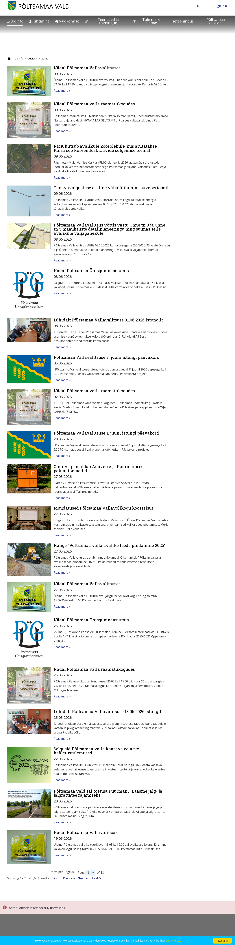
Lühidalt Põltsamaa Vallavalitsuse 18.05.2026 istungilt (108, 711)
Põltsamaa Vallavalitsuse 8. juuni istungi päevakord (107, 357)
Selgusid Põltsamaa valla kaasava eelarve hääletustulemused (96, 751)
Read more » (62, 91)
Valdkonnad (67, 21)
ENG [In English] (198, 6)
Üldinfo (15, 21)
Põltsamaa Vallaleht (216, 21)
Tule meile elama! (146, 21)
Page (81, 873)
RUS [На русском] (206, 6)
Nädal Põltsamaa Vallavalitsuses (87, 67)
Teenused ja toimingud (102, 21)
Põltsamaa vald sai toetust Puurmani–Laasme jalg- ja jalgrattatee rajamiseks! (108, 793)
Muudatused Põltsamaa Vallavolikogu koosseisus (104, 508)
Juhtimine (39, 21)
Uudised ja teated (37, 58)
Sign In (221, 6)
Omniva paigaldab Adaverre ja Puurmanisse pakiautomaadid (98, 468)
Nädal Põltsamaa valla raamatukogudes (94, 103)
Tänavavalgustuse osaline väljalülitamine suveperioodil (111, 187)
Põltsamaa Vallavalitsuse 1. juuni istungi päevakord (106, 433)
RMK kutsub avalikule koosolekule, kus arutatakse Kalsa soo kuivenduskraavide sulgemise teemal (105, 148)
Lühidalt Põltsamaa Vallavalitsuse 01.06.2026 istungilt (108, 320)
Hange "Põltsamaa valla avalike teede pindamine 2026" (110, 545)
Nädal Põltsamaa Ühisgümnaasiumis (91, 270)
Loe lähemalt (173, 940)
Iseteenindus (182, 21)
